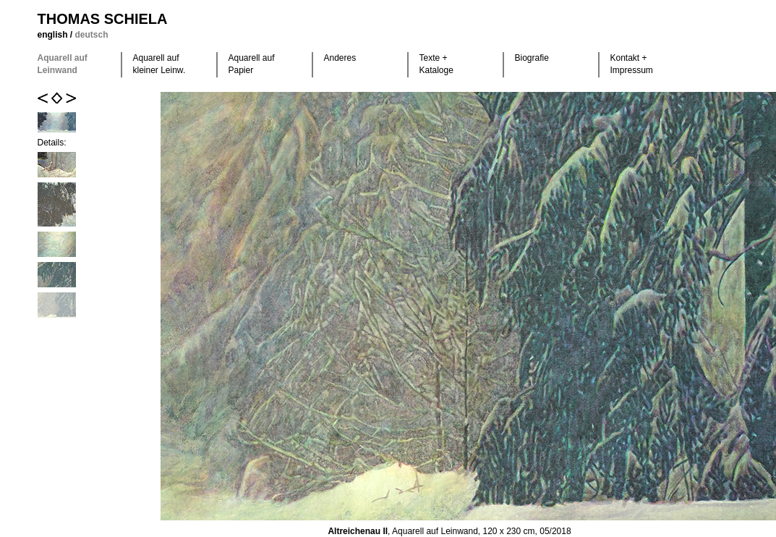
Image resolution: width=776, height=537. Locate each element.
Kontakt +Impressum (631, 64)
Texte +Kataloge (436, 64)
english (54, 35)
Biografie (532, 58)
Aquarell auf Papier (252, 64)
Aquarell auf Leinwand (63, 64)
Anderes (340, 58)
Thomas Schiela (103, 19)
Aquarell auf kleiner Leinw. (159, 64)
